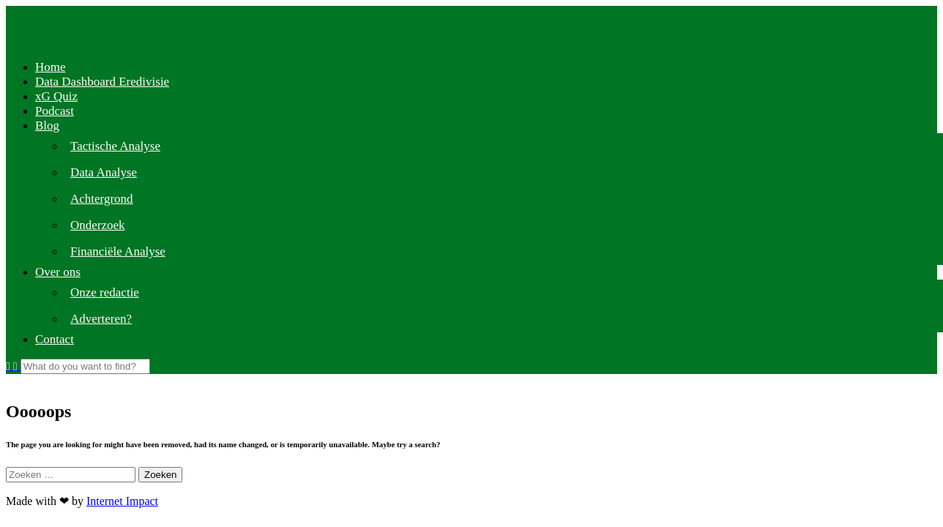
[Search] (85, 366)
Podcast (54, 111)
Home (50, 67)
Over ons (58, 272)
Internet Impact (122, 501)
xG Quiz (56, 96)
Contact (54, 339)
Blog (47, 125)
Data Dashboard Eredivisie (102, 82)
